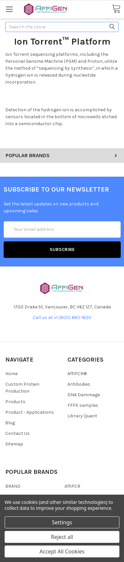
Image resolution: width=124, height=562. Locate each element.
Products (15, 401)
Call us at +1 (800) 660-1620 (62, 317)
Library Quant (82, 416)
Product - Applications (29, 412)
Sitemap (14, 444)
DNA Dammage (83, 395)
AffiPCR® (77, 373)
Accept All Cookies (62, 551)
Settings (62, 522)
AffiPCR (72, 486)
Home (11, 373)
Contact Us (17, 433)
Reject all (62, 537)
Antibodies (78, 384)
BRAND (13, 486)
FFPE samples (82, 405)
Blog (10, 423)
